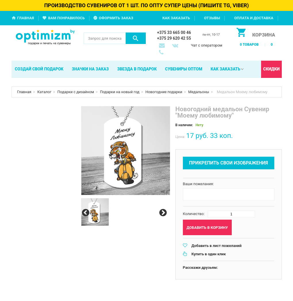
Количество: (194, 214)
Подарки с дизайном (76, 92)
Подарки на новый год (119, 92)
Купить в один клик (208, 254)
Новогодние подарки (163, 92)
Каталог (44, 92)
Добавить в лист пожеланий (216, 246)
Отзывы (212, 18)
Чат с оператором (206, 45)
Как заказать (176, 18)
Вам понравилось (66, 18)
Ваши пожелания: (198, 184)
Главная (25, 18)
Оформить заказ (116, 18)
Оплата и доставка (253, 18)
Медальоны (198, 92)
